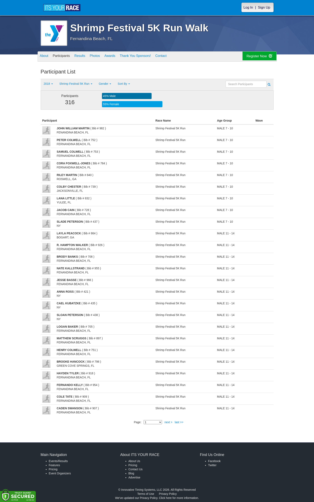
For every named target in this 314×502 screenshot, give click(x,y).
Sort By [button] (124, 83)
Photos (104, 57)
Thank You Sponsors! (150, 57)
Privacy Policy (168, 493)
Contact (179, 57)
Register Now (256, 56)
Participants (65, 57)
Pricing (53, 469)
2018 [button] (48, 83)
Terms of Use (145, 493)
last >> (179, 422)
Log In (248, 7)
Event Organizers (60, 473)
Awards (121, 57)
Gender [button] (105, 83)
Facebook (214, 461)
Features (54, 465)
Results (86, 57)
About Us (134, 461)
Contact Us (136, 469)
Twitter (212, 465)
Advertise (134, 477)
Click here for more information (178, 498)
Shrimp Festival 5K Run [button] (75, 83)
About (45, 57)
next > (168, 422)
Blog (131, 473)
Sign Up (264, 7)
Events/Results (58, 461)
